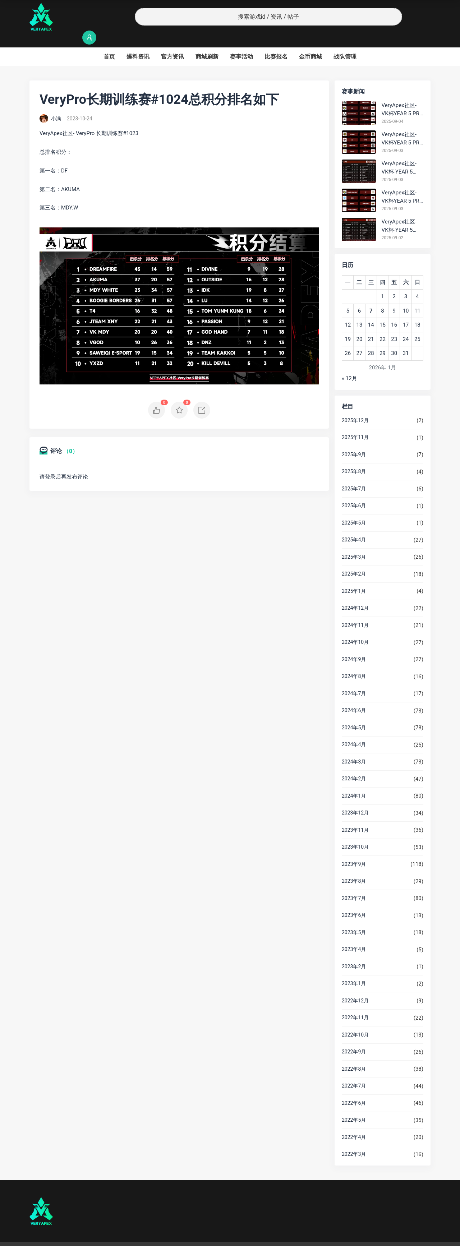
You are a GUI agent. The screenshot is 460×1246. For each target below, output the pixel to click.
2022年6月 (354, 1089)
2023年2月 (354, 952)
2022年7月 (354, 1072)
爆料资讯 (138, 42)
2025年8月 (354, 457)
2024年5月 (354, 713)
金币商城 (310, 42)
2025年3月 (354, 543)
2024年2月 (354, 764)
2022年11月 (355, 1003)
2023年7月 (354, 884)
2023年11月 (355, 816)
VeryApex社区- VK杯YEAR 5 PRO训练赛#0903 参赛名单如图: (402, 183)
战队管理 (345, 42)
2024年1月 (354, 782)
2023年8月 (354, 867)
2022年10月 (355, 1021)
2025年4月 (354, 526)
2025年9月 (354, 440)
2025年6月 (354, 491)
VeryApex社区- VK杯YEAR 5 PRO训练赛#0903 (402, 125)
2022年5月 (354, 1106)
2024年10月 (355, 628)
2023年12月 (355, 799)
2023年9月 (354, 850)
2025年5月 (354, 509)
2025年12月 (355, 406)
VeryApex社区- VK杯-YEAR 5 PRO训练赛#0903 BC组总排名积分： (402, 154)
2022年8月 (354, 1055)
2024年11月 (355, 611)
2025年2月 (354, 560)
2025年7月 (354, 474)
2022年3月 (354, 1140)
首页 (109, 42)
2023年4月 (354, 935)
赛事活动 (241, 42)
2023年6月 (354, 901)
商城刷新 (207, 42)
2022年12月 (355, 986)
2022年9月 (354, 1037)
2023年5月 (354, 918)
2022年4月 (354, 1123)
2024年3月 (354, 748)
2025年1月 (354, 577)
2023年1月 (354, 969)
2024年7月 (354, 679)
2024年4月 (354, 730)
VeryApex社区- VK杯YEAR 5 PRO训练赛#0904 (402, 95)
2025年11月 (355, 423)
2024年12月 (355, 594)
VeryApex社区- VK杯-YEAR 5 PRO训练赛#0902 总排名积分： (401, 212)
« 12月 (349, 364)
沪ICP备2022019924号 (121, 1237)
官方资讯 (172, 42)
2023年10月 (355, 833)
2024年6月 (354, 696)
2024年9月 (354, 645)
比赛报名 (276, 42)
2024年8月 (354, 662)
